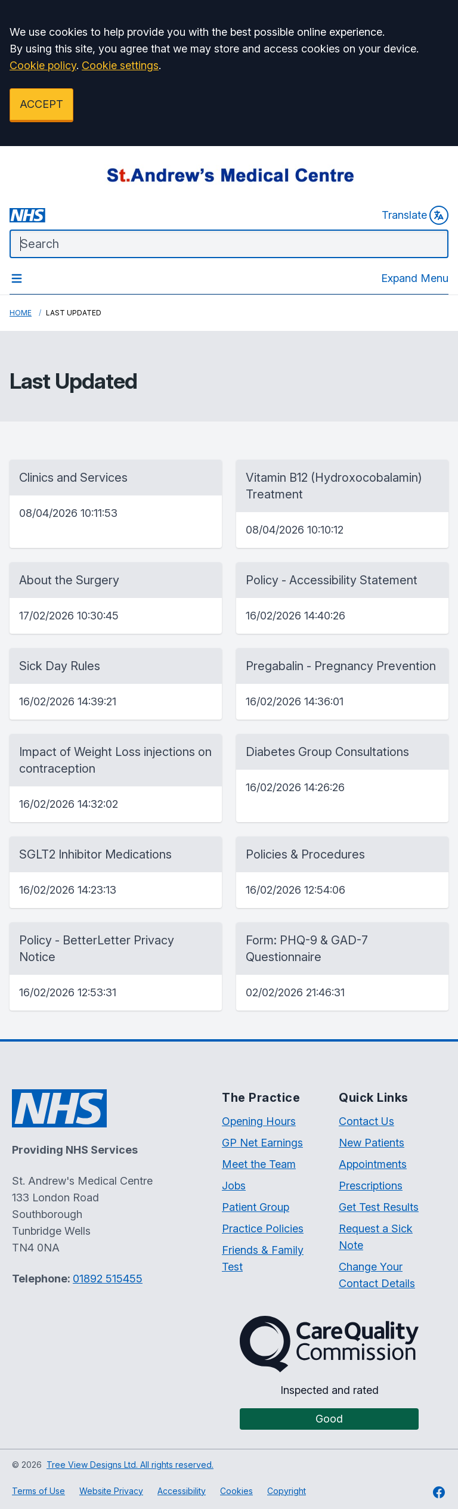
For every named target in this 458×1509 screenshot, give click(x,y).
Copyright (286, 1491)
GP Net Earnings (262, 1142)
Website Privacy (111, 1491)
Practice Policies (263, 1228)
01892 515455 (108, 1278)
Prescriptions (371, 1185)
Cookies (236, 1491)
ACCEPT (41, 104)
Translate (415, 215)
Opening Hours (259, 1121)
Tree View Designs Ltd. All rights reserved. (130, 1465)
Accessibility (181, 1491)
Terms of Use (38, 1491)
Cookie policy (43, 65)
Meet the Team (259, 1164)
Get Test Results (379, 1207)
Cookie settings (120, 65)
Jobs (234, 1185)
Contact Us (366, 1121)
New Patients (371, 1142)
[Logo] (229, 174)
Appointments (373, 1164)
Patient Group (255, 1207)
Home (21, 312)
